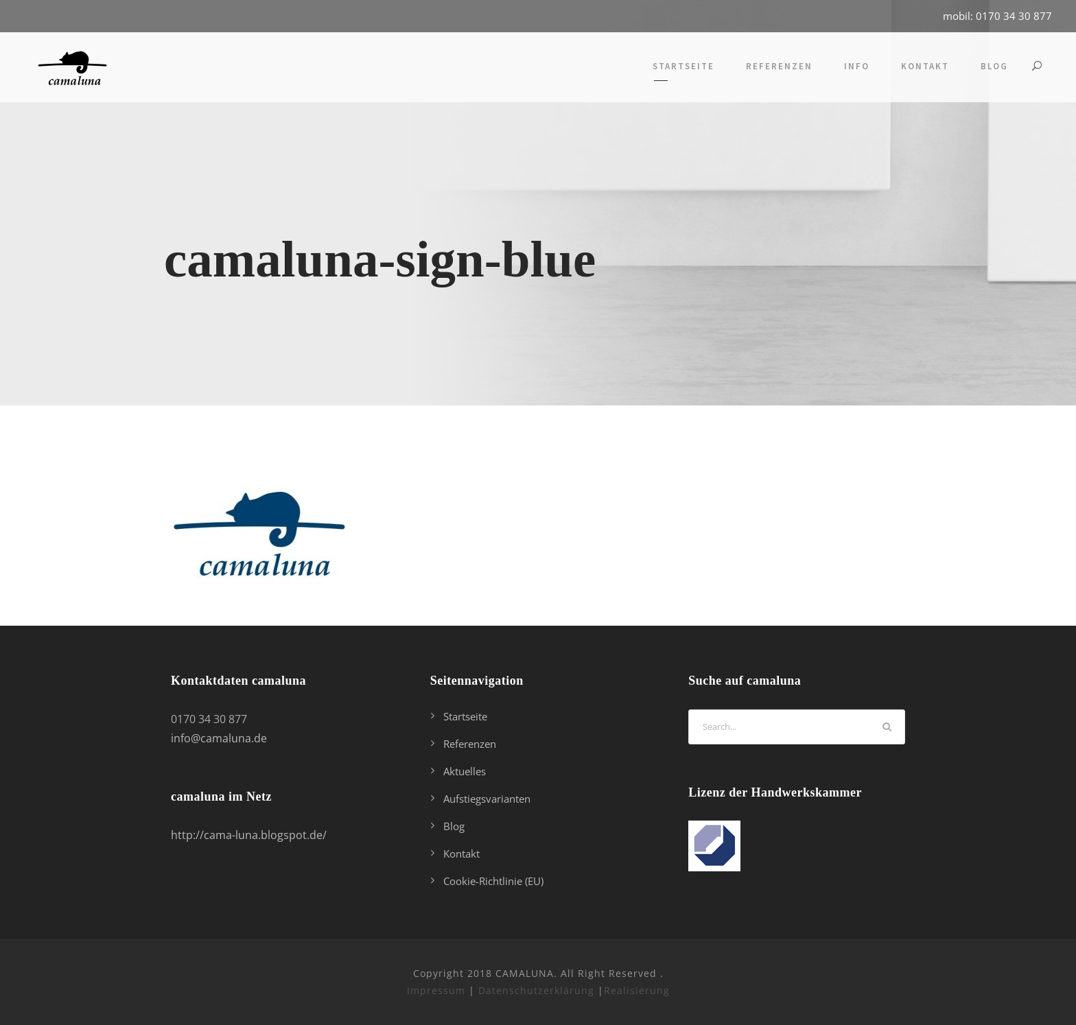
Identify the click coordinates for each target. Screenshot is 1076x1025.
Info (856, 66)
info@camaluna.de (219, 738)
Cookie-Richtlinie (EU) (493, 881)
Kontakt (925, 66)
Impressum (436, 990)
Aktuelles (464, 771)
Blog (994, 66)
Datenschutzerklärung (536, 990)
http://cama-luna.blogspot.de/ (249, 835)
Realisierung (637, 990)
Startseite (683, 66)
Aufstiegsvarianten (486, 798)
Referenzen (779, 66)
